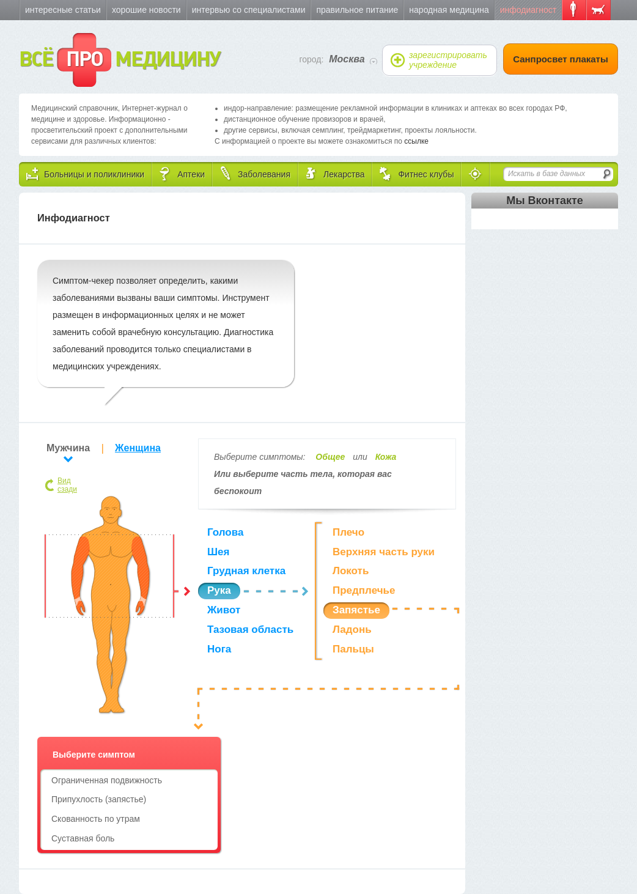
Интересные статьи (63, 10)
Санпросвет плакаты (560, 59)
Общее (330, 457)
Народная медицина (448, 10)
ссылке (416, 141)
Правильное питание (357, 10)
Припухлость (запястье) (98, 799)
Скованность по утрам (95, 819)
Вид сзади (67, 484)
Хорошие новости (146, 10)
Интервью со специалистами (249, 10)
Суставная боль (82, 838)
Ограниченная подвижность (106, 780)
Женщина (138, 448)
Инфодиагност (528, 10)
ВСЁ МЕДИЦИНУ (119, 60)
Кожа (386, 457)
